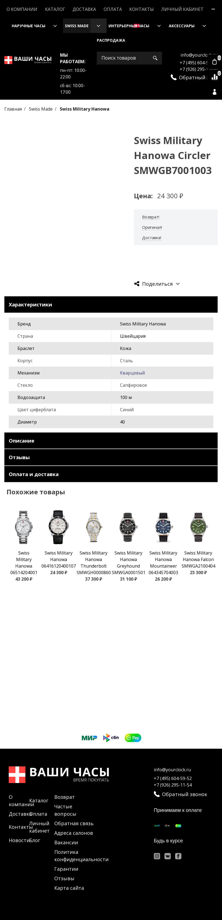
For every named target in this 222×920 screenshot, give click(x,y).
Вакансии (66, 842)
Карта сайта (69, 888)
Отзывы (64, 878)
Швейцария (133, 336)
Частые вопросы (65, 810)
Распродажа (111, 40)
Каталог (55, 9)
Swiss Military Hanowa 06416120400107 (58, 559)
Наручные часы (28, 25)
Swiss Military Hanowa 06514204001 (23, 562)
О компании (22, 9)
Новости (19, 840)
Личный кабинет (182, 9)
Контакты (141, 9)
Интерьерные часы (129, 25)
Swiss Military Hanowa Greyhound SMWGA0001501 (128, 562)
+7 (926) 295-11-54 (199, 69)
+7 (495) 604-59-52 (199, 63)
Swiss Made (77, 25)
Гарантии (66, 869)
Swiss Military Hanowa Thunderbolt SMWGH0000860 (94, 562)
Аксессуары (181, 25)
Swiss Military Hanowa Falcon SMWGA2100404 (198, 559)
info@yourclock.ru (199, 55)
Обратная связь (74, 823)
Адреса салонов (73, 833)
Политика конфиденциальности (81, 856)
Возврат (64, 797)
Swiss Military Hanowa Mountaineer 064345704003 (163, 562)
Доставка (84, 9)
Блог (34, 840)
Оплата (113, 9)
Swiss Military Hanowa (84, 109)
